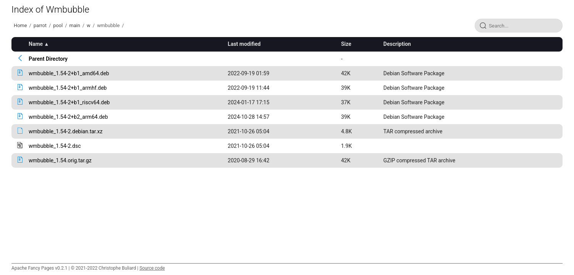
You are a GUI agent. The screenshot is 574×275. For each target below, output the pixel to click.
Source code (152, 268)
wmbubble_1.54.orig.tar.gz (60, 160)
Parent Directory (48, 59)
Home (20, 25)
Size (346, 44)
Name (36, 44)
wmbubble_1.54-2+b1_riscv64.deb (69, 102)
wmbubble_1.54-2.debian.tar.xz (65, 131)
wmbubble (108, 25)
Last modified (244, 44)
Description (397, 44)
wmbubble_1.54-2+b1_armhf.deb (68, 88)
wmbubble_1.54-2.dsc (55, 146)
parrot (40, 25)
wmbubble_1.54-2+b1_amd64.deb (69, 73)
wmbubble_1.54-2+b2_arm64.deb (68, 117)
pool (58, 25)
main (74, 25)
